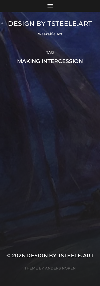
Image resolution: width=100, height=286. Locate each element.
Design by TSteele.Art (50, 23)
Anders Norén (60, 268)
